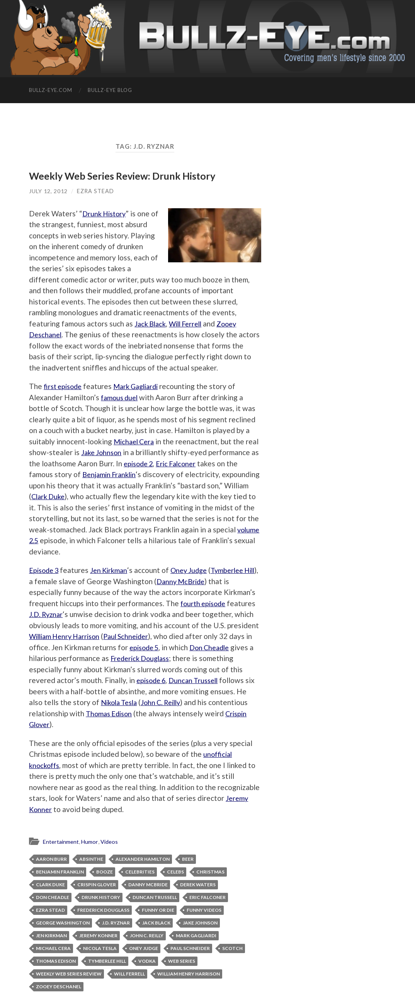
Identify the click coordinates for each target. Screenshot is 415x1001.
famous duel (121, 397)
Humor (92, 841)
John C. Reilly (204, 702)
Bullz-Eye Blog (110, 90)
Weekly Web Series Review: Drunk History (122, 176)
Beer (188, 859)
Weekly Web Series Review (69, 974)
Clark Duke (122, 496)
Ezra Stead (95, 191)
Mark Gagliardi (141, 386)
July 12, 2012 (48, 191)
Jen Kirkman (112, 570)
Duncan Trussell (220, 680)
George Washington (63, 923)
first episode (64, 386)
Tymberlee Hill (107, 961)
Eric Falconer (232, 463)
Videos (112, 841)
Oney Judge (194, 570)
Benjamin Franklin (153, 474)
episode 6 (175, 680)
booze (104, 872)
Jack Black (151, 323)
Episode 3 (45, 570)
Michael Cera (135, 441)
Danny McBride (199, 581)
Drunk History (105, 213)
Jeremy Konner (98, 935)
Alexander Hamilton (143, 859)
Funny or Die (158, 910)
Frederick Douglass (167, 658)
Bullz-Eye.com (50, 90)
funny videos (204, 910)
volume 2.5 (130, 540)
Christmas (210, 872)
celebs (175, 872)
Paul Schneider (133, 636)
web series (181, 961)
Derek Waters (198, 884)
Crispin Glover (72, 724)
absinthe (91, 859)
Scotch (232, 948)
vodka (147, 961)
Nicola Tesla (100, 948)
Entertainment (62, 841)
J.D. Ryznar (47, 614)
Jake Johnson (116, 452)
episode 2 (192, 463)
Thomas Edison (151, 713)
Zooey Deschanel (58, 986)
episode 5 (153, 647)
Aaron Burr (51, 859)
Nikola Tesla (159, 702)
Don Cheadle (221, 647)
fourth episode (204, 603)
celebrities (140, 872)
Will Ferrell (190, 323)
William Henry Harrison (67, 636)
